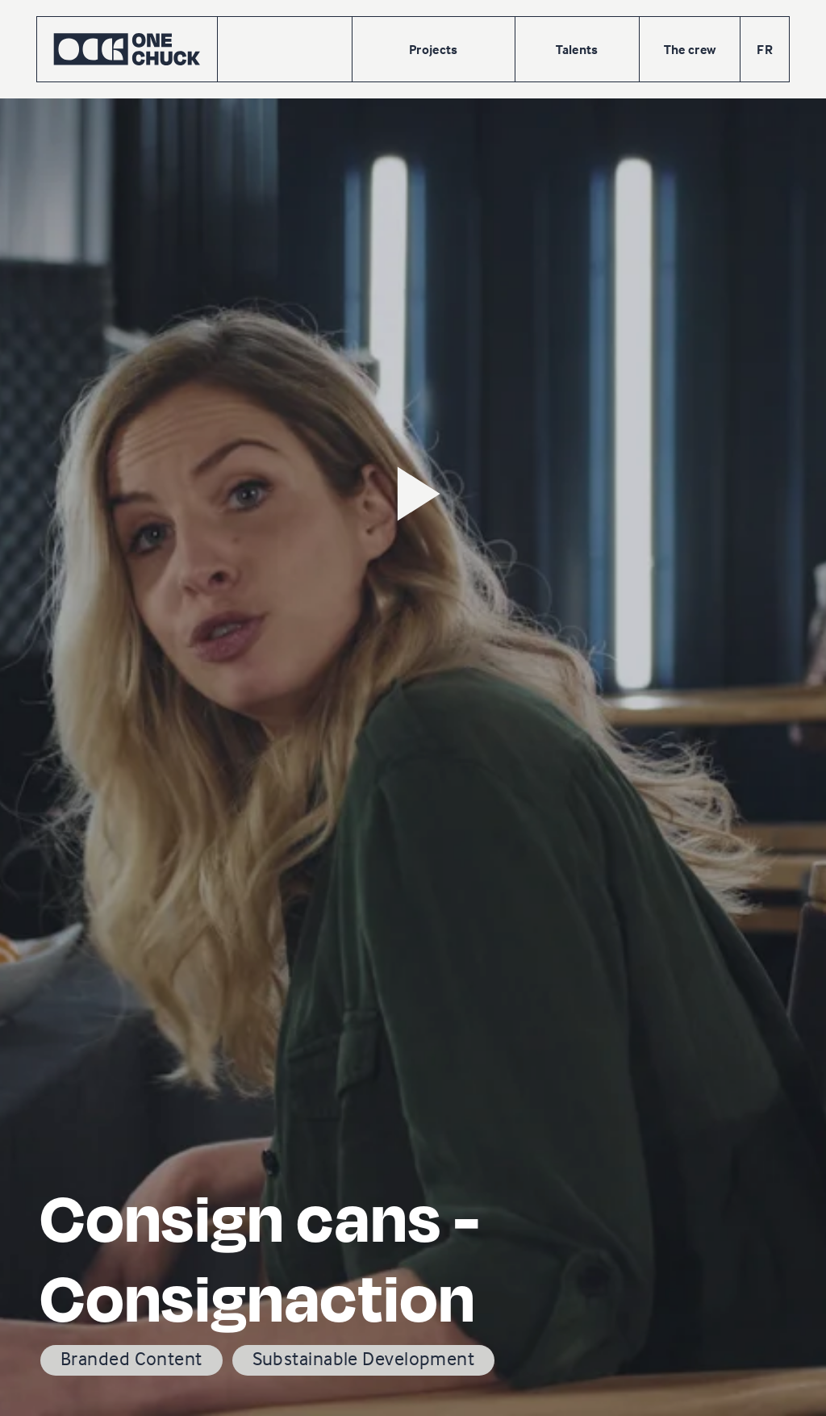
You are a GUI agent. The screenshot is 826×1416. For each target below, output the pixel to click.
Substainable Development (363, 1358)
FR (765, 49)
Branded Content (131, 1358)
